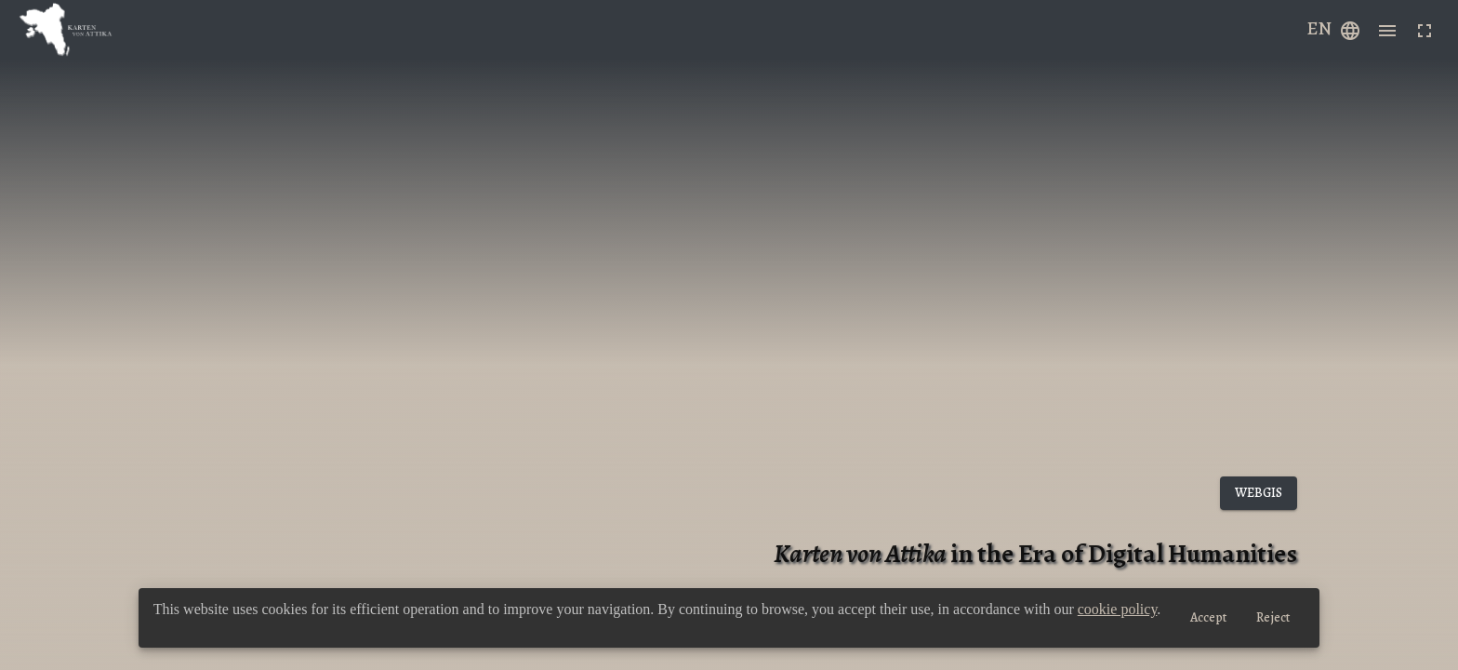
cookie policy (1118, 609)
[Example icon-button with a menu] (1350, 29)
